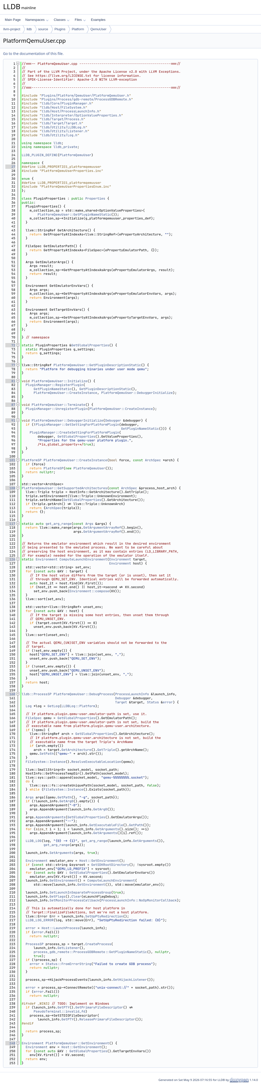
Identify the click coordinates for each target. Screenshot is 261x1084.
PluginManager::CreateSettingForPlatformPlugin (74, 432)
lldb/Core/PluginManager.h (66, 103)
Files (80, 20)
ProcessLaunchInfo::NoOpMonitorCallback (139, 900)
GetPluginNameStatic (52, 389)
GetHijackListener (130, 979)
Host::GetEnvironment (99, 860)
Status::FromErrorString (68, 964)
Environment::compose (89, 591)
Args (89, 524)
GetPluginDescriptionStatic (105, 389)
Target (121, 702)
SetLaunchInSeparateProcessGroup (80, 892)
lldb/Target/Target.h (61, 123)
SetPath (47, 753)
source (43, 29)
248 (10, 1043)
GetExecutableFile (106, 825)
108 (10, 488)
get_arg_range (58, 524)
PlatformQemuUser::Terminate (58, 405)
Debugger (113, 420)
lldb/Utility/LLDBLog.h (63, 127)
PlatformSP (32, 460)
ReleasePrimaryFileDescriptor (107, 1019)
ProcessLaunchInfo (132, 694)
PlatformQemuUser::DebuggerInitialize (137, 393)
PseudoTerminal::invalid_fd (59, 1011)
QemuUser (98, 29)
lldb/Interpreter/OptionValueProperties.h (81, 115)
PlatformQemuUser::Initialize (59, 381)
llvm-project (11, 29)
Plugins (60, 29)
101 (10, 460)
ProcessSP (35, 944)
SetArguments (61, 853)
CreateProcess (98, 944)
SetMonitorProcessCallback (74, 900)
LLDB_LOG (34, 841)
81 (10, 381)
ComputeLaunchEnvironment (83, 559)
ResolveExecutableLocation (96, 762)
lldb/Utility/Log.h (59, 135)
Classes (62, 20)
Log (29, 706)
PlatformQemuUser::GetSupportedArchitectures (64, 488)
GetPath (64, 797)
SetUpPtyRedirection (104, 916)
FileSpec (34, 718)
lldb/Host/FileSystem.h (63, 107)
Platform (78, 29)
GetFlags (57, 896)
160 (10, 694)
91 (10, 420)
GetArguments (107, 829)
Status (153, 702)
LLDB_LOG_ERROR (40, 920)
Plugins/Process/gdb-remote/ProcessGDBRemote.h (86, 99)
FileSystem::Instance (46, 762)
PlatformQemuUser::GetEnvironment (77, 1043)
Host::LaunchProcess (60, 928)
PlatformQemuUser (75, 155)
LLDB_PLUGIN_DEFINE (39, 155)
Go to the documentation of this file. (33, 53)
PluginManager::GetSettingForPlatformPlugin (77, 424)
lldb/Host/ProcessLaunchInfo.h (70, 111)
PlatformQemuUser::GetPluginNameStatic (74, 214)
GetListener (68, 948)
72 (10, 345)
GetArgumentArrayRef (102, 527)
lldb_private (65, 147)
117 (10, 524)
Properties (95, 198)
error (168, 702)
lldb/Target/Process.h (62, 119)
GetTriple (106, 750)
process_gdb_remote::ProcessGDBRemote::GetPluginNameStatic (90, 952)
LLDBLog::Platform (78, 706)
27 (10, 167)
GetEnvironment (63, 880)
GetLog (53, 706)
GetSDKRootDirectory (110, 865)
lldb (29, 29)
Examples (98, 20)
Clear (76, 896)
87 (10, 405)
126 (10, 559)
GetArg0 (66, 801)
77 (10, 365)
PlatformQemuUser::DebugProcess (83, 694)
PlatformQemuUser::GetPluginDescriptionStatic (97, 365)
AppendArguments (51, 817)
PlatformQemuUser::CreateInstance (65, 393)
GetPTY (63, 1007)
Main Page (13, 20)
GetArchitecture (76, 750)
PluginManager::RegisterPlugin (54, 385)
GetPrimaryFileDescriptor (99, 1007)
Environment (47, 559)
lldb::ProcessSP (36, 694)
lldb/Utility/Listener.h (64, 131)
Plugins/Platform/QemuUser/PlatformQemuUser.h (85, 95)
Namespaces (36, 20)
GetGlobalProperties (90, 345)
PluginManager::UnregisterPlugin (56, 409)
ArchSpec (153, 460)
